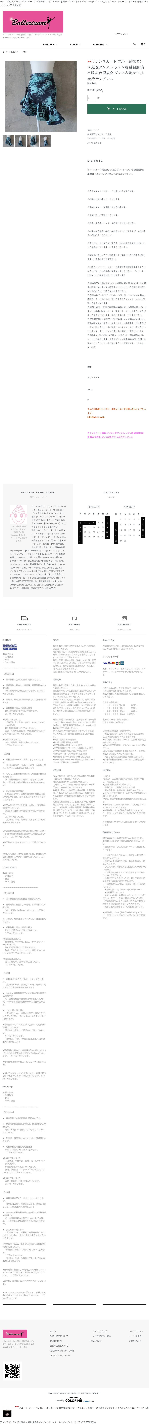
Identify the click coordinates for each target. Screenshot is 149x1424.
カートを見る (138, 1339)
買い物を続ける (94, 142)
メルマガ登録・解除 (110, 1339)
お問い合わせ (138, 1344)
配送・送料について (73, 1339)
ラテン (27, 52)
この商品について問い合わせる (101, 138)
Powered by (74, 1399)
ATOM (109, 1344)
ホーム (5, 52)
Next (74, 96)
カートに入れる (117, 108)
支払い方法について (73, 1348)
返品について (93, 130)
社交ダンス (16, 52)
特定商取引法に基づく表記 (99, 134)
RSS (103, 1344)
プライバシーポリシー (74, 1358)
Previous (7, 96)
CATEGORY (48, 45)
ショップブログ (108, 1334)
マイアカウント (121, 34)
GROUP (74, 45)
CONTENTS (98, 45)
